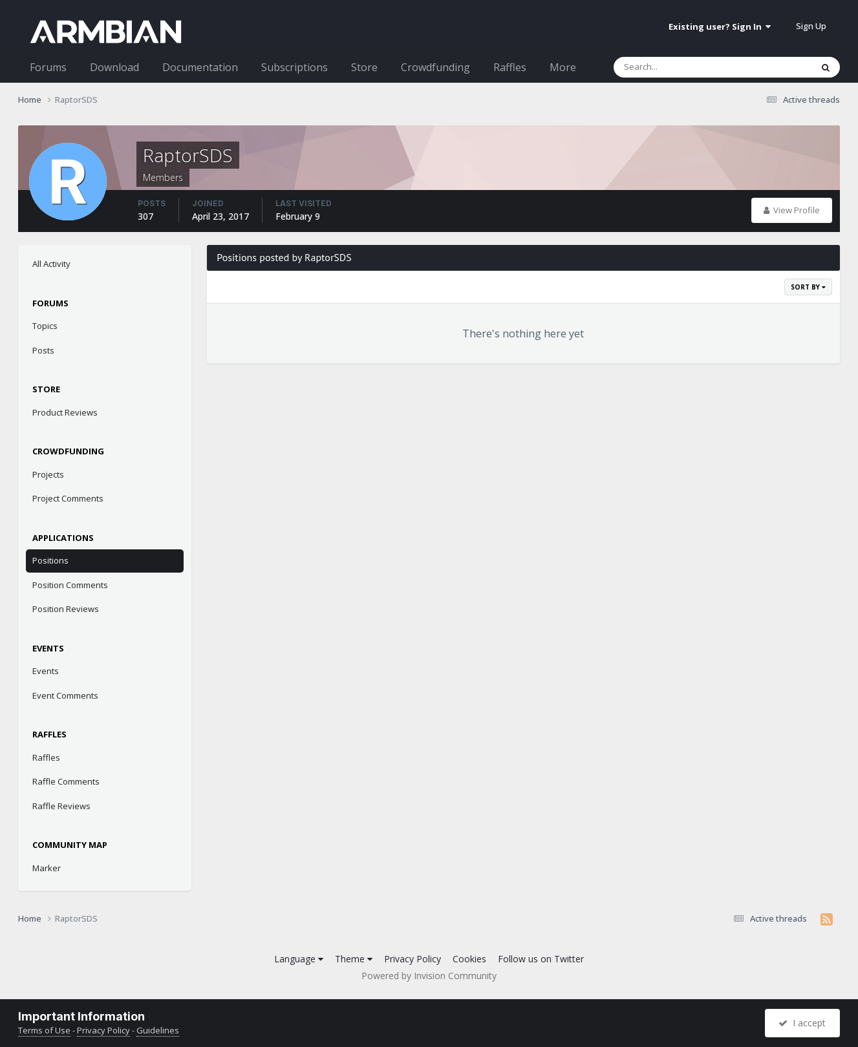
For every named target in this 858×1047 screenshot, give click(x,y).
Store (364, 67)
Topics (45, 326)
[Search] (679, 67)
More (563, 67)
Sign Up (811, 26)
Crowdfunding (435, 67)
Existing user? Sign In (720, 26)
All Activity (51, 264)
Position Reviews (65, 609)
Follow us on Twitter (541, 959)
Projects (48, 474)
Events (45, 671)
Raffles (509, 67)
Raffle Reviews (61, 806)
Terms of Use (44, 1030)
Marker (46, 868)
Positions (50, 560)
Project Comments (67, 498)
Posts (43, 350)
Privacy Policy (412, 959)
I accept (802, 1023)
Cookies (469, 959)
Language (298, 959)
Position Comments (70, 585)
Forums (48, 67)
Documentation (200, 67)
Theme (353, 959)
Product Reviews (65, 412)
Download (114, 67)
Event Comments (65, 695)
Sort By (808, 286)
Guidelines (157, 1030)
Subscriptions (294, 67)
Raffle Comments (66, 781)
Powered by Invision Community (429, 975)
